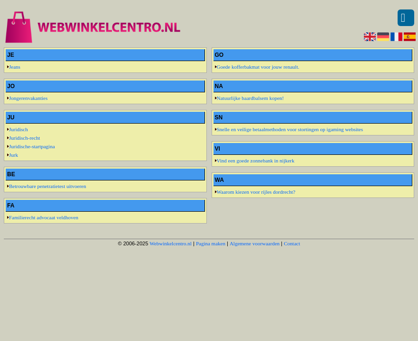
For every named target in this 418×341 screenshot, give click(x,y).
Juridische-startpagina (32, 146)
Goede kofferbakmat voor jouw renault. (258, 67)
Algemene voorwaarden (254, 243)
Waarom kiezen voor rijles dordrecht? (256, 192)
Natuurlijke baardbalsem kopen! (250, 98)
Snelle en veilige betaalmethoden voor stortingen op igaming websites (290, 129)
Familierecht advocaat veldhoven (43, 217)
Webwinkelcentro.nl (170, 243)
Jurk (13, 155)
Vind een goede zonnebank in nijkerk (256, 160)
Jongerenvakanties (28, 98)
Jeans (14, 67)
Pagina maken (210, 243)
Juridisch (18, 129)
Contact (292, 243)
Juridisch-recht (24, 138)
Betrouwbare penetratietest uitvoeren (47, 186)
